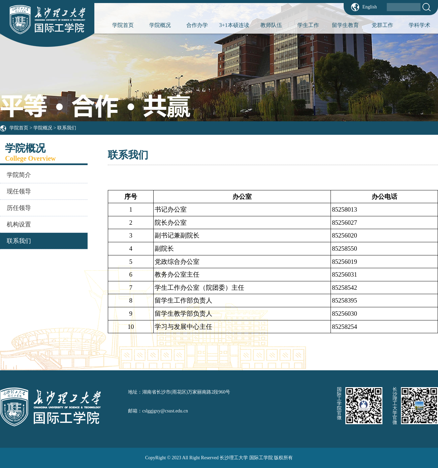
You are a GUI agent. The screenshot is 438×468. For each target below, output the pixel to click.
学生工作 (308, 25)
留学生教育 (345, 25)
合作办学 (197, 25)
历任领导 (19, 208)
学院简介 (19, 174)
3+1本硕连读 (234, 25)
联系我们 (66, 127)
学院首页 (123, 25)
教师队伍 (271, 25)
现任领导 (19, 191)
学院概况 (160, 25)
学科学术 (419, 25)
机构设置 (19, 224)
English (370, 6)
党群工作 (382, 25)
